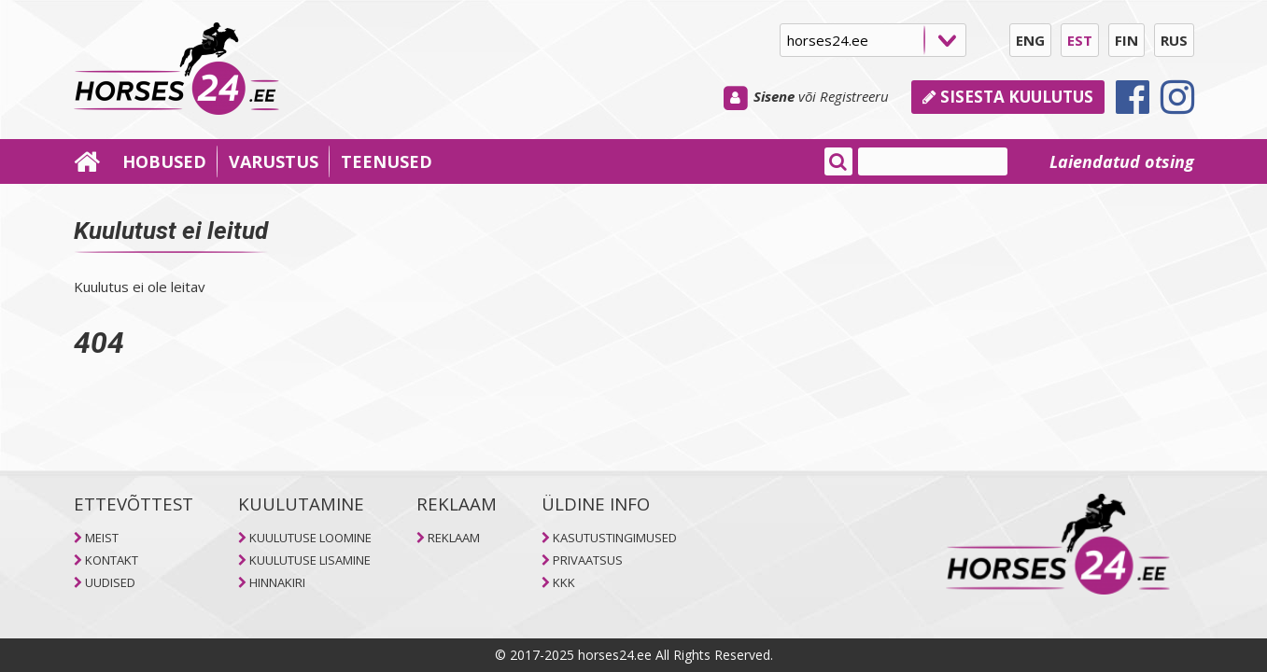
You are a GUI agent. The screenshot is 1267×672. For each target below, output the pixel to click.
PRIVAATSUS (588, 560)
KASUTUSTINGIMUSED (615, 537)
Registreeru (854, 96)
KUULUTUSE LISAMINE (310, 560)
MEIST (102, 537)
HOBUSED (164, 161)
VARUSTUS (273, 161)
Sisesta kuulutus (1007, 96)
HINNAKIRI (277, 582)
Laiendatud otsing (1121, 161)
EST (1079, 40)
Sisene (774, 96)
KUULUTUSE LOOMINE (310, 537)
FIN (1126, 40)
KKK (564, 582)
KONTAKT (111, 560)
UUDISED (110, 582)
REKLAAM (454, 537)
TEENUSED (386, 161)
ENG (1030, 40)
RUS (1174, 40)
